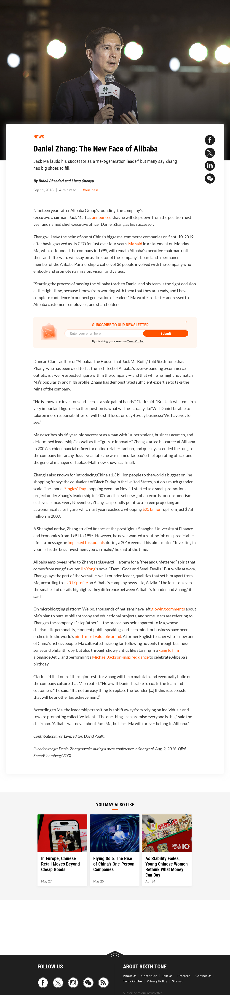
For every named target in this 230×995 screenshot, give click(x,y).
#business (91, 190)
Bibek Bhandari (51, 181)
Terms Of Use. (135, 341)
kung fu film (168, 650)
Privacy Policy (157, 981)
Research (183, 976)
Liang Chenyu (82, 181)
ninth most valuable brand (98, 636)
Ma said (135, 243)
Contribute (149, 976)
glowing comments (168, 609)
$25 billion (151, 509)
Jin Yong (87, 568)
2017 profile (77, 582)
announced (102, 217)
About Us (129, 976)
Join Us (167, 976)
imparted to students (86, 542)
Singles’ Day (75, 488)
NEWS (38, 137)
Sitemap (177, 981)
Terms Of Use (132, 981)
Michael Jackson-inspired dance (120, 657)
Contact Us (203, 976)
